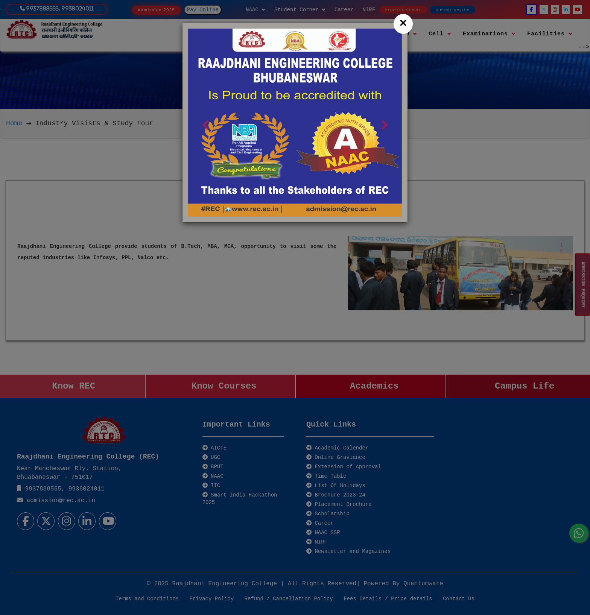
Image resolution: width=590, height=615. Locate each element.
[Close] (403, 24)
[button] (204, 123)
